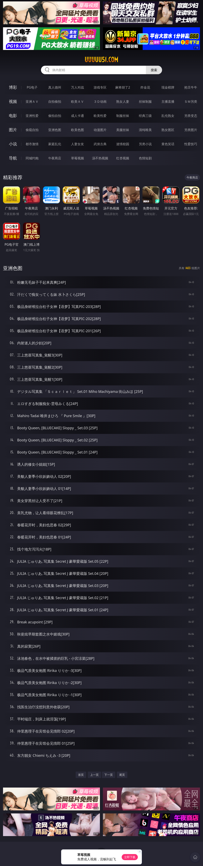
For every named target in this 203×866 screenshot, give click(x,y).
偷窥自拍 (32, 130)
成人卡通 (77, 115)
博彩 (13, 87)
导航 (13, 158)
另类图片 (190, 130)
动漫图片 (100, 130)
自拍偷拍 (54, 101)
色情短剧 (145, 158)
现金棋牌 (167, 87)
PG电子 (32, 87)
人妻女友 (77, 144)
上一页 (94, 775)
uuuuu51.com (101, 60)
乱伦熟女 (167, 115)
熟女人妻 (122, 101)
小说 (13, 144)
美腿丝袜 (122, 130)
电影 (13, 115)
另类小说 (145, 144)
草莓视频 (77, 158)
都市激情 (32, 144)
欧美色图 (77, 130)
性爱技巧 (190, 144)
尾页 (122, 775)
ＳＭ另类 (190, 101)
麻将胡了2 (122, 87)
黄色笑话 (167, 144)
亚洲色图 (54, 130)
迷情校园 (122, 144)
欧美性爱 (100, 115)
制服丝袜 (122, 115)
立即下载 (129, 857)
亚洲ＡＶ (32, 101)
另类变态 (190, 115)
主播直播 (167, 101)
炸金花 (145, 87)
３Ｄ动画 (100, 101)
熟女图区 (167, 130)
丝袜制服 (145, 101)
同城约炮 (32, 158)
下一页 (108, 775)
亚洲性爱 (32, 115)
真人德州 (54, 87)
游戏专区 (100, 87)
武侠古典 (100, 144)
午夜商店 (54, 158)
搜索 (154, 70)
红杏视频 (122, 158)
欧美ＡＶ (77, 101)
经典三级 (145, 115)
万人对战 (77, 87)
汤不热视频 (100, 158)
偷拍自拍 (54, 115)
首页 (81, 775)
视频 (13, 101)
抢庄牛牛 (190, 87)
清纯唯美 (145, 130)
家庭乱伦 (54, 144)
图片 (13, 129)
